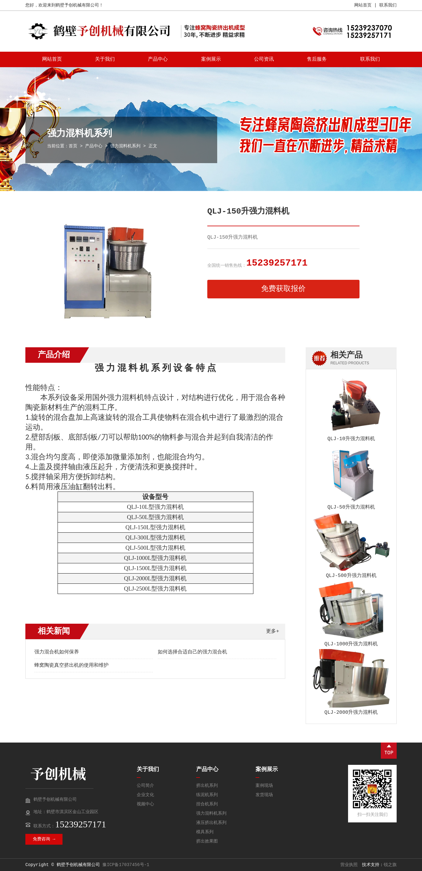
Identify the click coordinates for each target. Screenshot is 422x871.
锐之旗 (390, 864)
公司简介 (145, 785)
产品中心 (158, 59)
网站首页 (363, 5)
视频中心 (145, 804)
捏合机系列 (207, 804)
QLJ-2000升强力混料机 (351, 712)
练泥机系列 (207, 794)
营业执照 (349, 864)
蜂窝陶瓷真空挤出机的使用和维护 (71, 665)
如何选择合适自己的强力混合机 (192, 652)
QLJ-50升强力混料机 (351, 507)
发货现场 (264, 794)
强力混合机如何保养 (56, 652)
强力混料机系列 (125, 146)
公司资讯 (264, 59)
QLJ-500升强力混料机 (351, 575)
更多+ (272, 631)
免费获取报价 (283, 289)
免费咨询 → (44, 839)
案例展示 (211, 59)
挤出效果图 (207, 841)
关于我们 (105, 59)
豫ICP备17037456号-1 (125, 864)
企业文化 (145, 794)
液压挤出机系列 (211, 822)
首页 (73, 146)
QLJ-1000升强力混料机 (351, 644)
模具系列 (204, 832)
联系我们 (388, 5)
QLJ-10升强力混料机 (351, 439)
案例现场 (264, 785)
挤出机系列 (207, 785)
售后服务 (317, 59)
